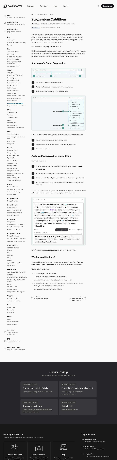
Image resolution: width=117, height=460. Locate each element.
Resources (44, 6)
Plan (8, 49)
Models (9, 184)
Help (56, 6)
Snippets (10, 296)
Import (9, 305)
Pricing (65, 6)
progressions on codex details (58, 250)
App (8, 37)
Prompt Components (13, 233)
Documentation (42, 14)
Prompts (10, 148)
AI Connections (12, 245)
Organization (11, 269)
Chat (8, 131)
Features (31, 6)
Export (9, 316)
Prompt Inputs (11, 219)
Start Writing (107, 6)
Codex (9, 70)
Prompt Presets (12, 205)
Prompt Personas (12, 198)
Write (9, 110)
